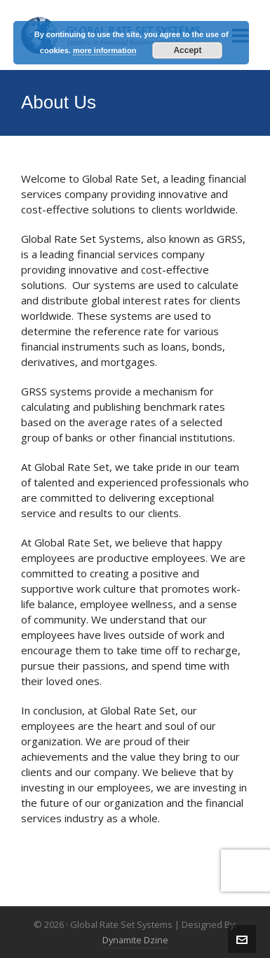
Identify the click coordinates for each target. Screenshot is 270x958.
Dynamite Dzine (135, 940)
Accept (187, 50)
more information (104, 50)
